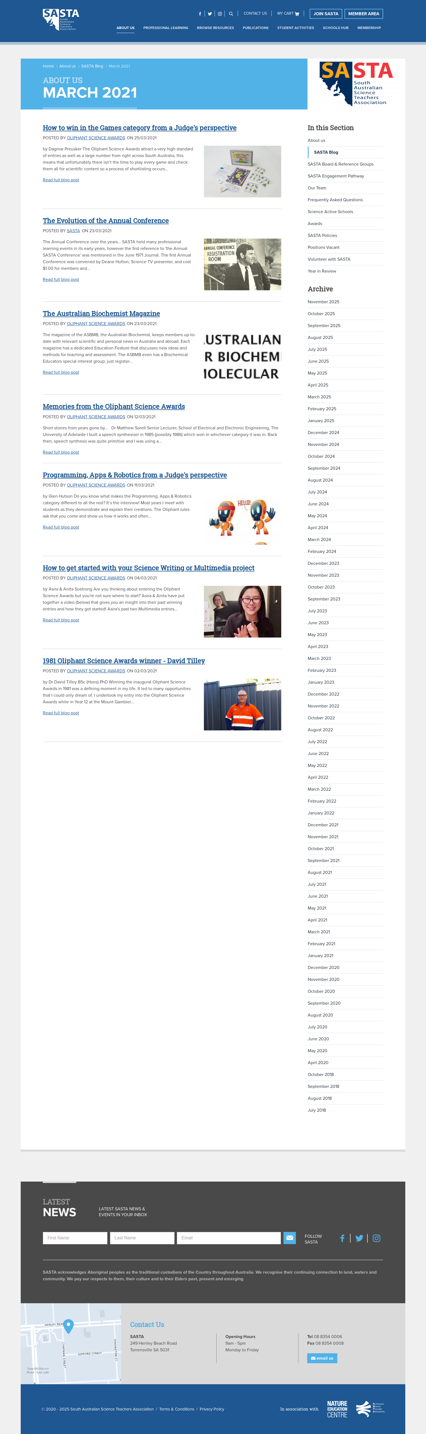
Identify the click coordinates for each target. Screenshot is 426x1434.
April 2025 (318, 385)
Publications (256, 28)
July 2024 (317, 492)
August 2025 (320, 337)
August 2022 (320, 730)
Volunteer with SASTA (329, 259)
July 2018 (317, 1110)
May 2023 (317, 635)
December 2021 (323, 825)
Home (48, 66)
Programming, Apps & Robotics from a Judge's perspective (135, 475)
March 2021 (319, 932)
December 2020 (324, 967)
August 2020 (320, 1015)
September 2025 (324, 325)
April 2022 (318, 777)
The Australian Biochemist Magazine (101, 313)
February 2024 (322, 551)
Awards (315, 223)
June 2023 (318, 623)
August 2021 (320, 872)
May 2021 (317, 908)
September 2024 (324, 468)
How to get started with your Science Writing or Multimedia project (148, 567)
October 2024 (321, 456)
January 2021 (320, 955)
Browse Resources (215, 28)
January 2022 (321, 813)
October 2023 (321, 587)
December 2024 (323, 432)
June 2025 (318, 361)
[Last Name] (142, 1238)
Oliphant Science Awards (96, 138)
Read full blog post (61, 180)
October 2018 (321, 1074)
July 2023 (317, 611)
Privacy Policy (212, 1409)
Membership (369, 28)
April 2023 (318, 646)
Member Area (363, 14)
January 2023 (321, 682)
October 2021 (321, 848)
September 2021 (323, 860)
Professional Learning (165, 28)
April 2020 (318, 1062)
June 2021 (318, 896)
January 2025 (321, 421)
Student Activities (295, 28)
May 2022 (317, 765)
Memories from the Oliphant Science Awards (114, 406)
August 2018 (320, 1098)
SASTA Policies (322, 235)
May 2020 (317, 1051)
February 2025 (322, 409)
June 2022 (318, 753)
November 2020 (324, 979)
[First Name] (75, 1238)
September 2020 (324, 1003)
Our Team (317, 188)
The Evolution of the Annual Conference (106, 220)
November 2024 (323, 444)
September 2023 (324, 599)
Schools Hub (336, 28)
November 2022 (323, 706)
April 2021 (317, 920)
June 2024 (318, 504)
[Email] (229, 1238)
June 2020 (318, 1039)
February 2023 (322, 670)
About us (126, 28)
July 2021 (317, 884)
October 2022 (321, 718)
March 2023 (319, 658)
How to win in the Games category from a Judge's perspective (139, 127)
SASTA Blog (92, 66)
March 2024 (319, 539)
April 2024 (318, 528)
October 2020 (321, 991)
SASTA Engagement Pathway (336, 176)
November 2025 (323, 302)
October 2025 (321, 314)
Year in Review (322, 271)
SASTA (73, 231)
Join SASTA (326, 14)
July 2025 (317, 349)
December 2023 (323, 563)
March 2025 (319, 397)
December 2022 (323, 694)
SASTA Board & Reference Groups (341, 164)
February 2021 (321, 944)
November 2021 (323, 837)
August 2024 (320, 480)
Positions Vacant (324, 247)
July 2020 (317, 1027)
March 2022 (319, 789)
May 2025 (317, 373)
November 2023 (323, 575)
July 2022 (317, 742)
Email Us (322, 1358)
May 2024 (317, 516)
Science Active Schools (330, 212)
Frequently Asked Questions (335, 200)
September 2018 (323, 1086)
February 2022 (322, 801)
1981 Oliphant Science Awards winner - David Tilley (124, 660)
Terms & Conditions (176, 1409)
